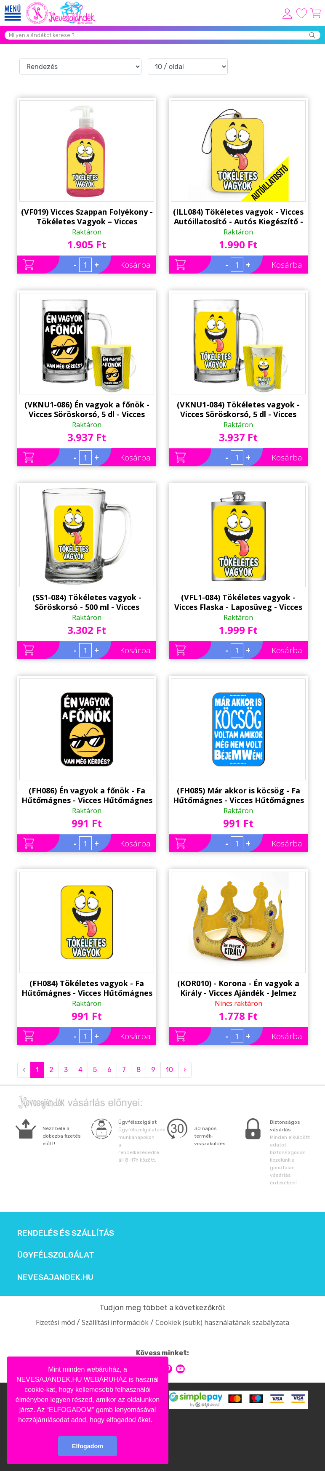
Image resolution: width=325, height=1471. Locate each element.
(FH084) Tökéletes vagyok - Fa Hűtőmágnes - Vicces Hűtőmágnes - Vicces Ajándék (86, 988)
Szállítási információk (115, 1322)
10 (169, 1070)
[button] (155, 1420)
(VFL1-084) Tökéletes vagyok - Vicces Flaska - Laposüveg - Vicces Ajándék (238, 602)
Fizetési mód (55, 1322)
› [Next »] (185, 1070)
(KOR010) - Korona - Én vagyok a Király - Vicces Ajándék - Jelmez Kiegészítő (238, 988)
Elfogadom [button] (87, 1446)
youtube (180, 1369)
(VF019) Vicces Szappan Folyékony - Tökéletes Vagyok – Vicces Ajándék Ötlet (87, 217)
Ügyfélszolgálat (55, 1255)
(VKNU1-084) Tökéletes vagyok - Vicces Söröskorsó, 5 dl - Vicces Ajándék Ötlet (238, 409)
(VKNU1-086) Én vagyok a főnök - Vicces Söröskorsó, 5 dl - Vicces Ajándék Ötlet (86, 409)
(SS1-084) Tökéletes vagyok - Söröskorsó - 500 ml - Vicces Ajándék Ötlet (86, 602)
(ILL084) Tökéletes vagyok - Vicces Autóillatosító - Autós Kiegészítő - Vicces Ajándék (238, 217)
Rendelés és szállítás (65, 1233)
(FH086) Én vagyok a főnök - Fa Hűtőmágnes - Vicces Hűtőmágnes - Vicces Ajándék (86, 795)
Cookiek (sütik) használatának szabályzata (222, 1322)
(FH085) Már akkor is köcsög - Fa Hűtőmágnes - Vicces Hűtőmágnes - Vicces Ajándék (238, 795)
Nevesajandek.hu (55, 1277)
